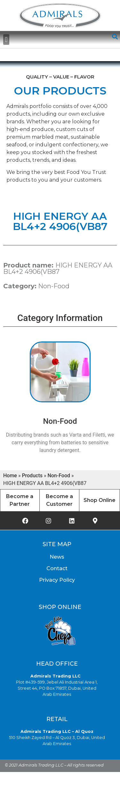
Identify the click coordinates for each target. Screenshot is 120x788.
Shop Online (100, 500)
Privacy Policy (57, 580)
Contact (57, 568)
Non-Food (53, 286)
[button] (6, 39)
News (57, 557)
